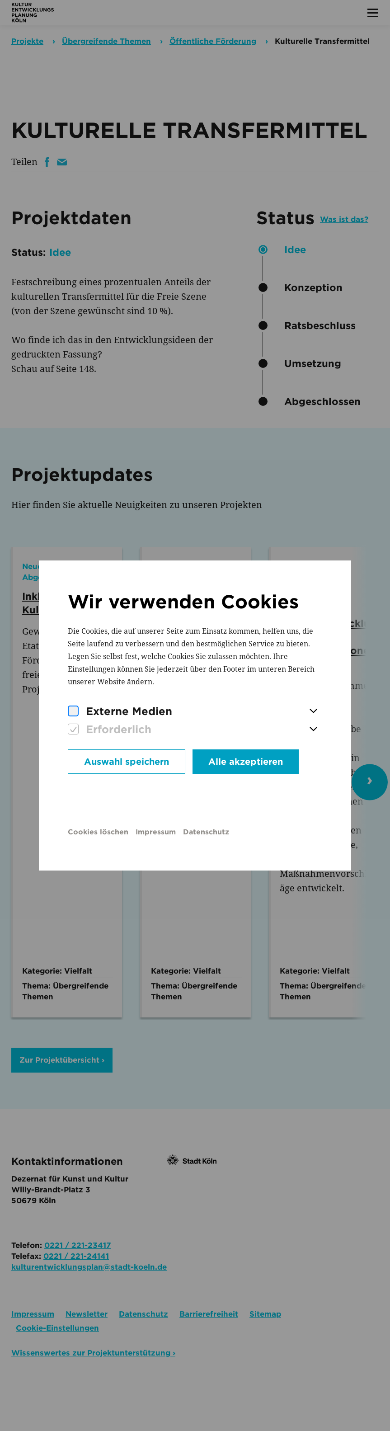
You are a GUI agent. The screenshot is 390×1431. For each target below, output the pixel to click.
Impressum (156, 832)
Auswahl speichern (126, 761)
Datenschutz (206, 832)
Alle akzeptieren (245, 761)
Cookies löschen (98, 832)
